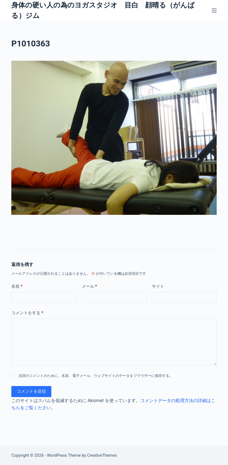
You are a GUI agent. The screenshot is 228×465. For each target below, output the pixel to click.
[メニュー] (214, 10)
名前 (17, 286)
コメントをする (27, 313)
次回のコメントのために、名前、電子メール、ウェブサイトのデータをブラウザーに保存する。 (95, 376)
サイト (158, 286)
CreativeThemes (102, 455)
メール (89, 286)
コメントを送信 (31, 391)
